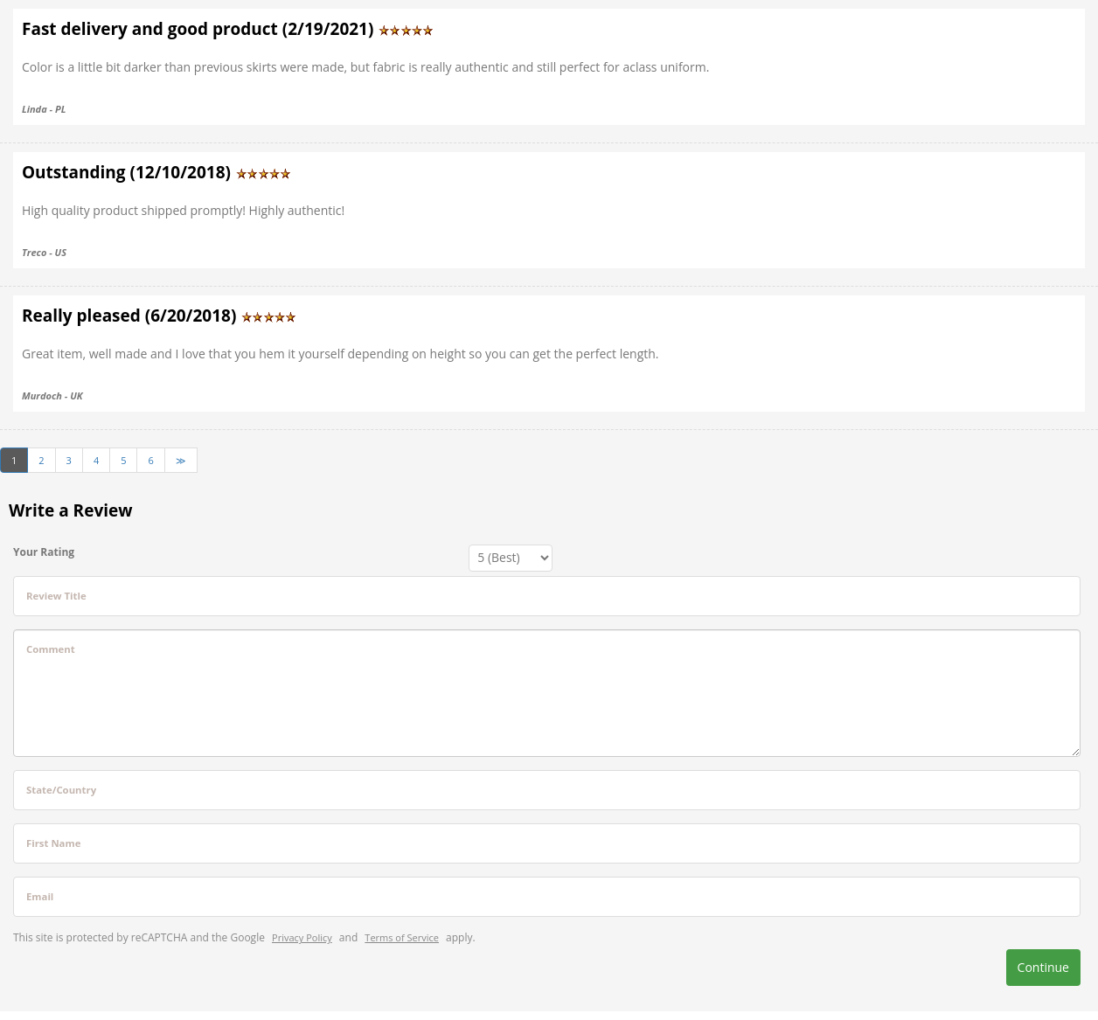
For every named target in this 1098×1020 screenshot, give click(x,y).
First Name (53, 843)
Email (39, 896)
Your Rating (43, 552)
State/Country (61, 789)
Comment (50, 649)
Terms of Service (402, 937)
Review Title (56, 595)
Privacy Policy (302, 937)
